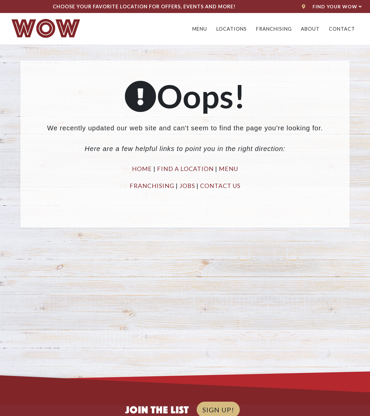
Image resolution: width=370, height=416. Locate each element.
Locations (231, 29)
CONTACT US (220, 185)
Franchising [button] (274, 29)
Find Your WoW (332, 6)
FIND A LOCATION (185, 168)
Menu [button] (199, 29)
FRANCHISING (152, 185)
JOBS (187, 185)
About (310, 29)
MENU (228, 168)
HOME (142, 168)
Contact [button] (342, 29)
